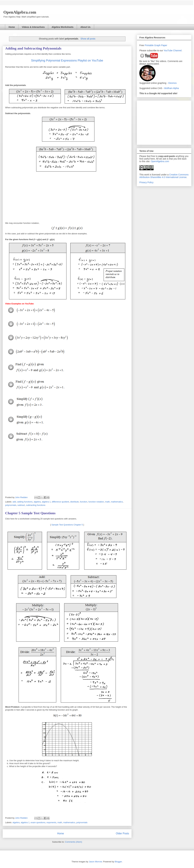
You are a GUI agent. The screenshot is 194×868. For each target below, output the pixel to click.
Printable (149, 45)
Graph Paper (160, 45)
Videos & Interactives (33, 27)
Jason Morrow (95, 861)
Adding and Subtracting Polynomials (33, 48)
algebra (37, 502)
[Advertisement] (164, 122)
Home (12, 27)
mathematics (117, 502)
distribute (74, 502)
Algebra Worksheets (62, 27)
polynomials (10, 505)
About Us (85, 27)
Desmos (172, 83)
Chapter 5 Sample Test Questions (30, 513)
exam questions (38, 822)
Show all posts (88, 38)
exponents (51, 822)
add (14, 502)
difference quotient (60, 502)
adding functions (24, 502)
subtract (21, 505)
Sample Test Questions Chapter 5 (67, 524)
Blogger (118, 861)
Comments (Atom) (73, 842)
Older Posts (122, 833)
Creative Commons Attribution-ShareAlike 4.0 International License (164, 175)
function (83, 502)
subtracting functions (35, 505)
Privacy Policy (146, 182)
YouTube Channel (173, 50)
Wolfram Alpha (171, 88)
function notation (96, 502)
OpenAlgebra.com (160, 161)
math (107, 502)
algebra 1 (46, 502)
